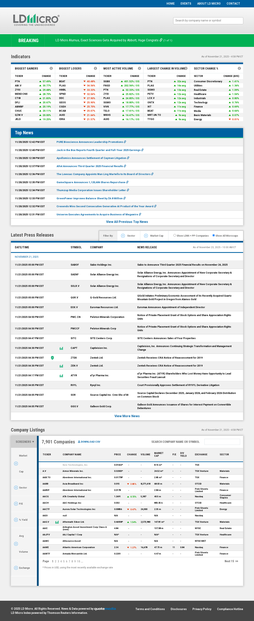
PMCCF (75, 328)
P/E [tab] (21, 503)
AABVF (46, 490)
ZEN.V (74, 365)
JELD (18, 119)
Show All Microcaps (225, 235)
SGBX (106, 81)
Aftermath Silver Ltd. (74, 522)
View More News (127, 416)
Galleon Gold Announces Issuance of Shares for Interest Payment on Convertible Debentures (184, 406)
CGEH (62, 106)
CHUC (18, 110)
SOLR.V (75, 286)
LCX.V (151, 98)
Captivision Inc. (99, 348)
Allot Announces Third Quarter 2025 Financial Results (91, 166)
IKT (149, 106)
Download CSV (89, 441)
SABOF (75, 264)
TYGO (150, 119)
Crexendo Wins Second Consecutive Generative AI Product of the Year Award (107, 206)
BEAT (62, 81)
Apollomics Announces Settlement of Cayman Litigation (93, 158)
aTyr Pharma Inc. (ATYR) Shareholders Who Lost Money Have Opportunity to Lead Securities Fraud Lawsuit (184, 375)
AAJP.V (46, 534)
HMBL (62, 89)
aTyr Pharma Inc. (99, 375)
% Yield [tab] (23, 519)
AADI (45, 515)
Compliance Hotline (230, 609)
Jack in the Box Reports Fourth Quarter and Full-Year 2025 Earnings (100, 150)
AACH (46, 503)
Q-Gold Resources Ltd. (103, 297)
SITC (73, 338)
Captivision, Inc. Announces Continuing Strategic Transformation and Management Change (184, 348)
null (65, 515)
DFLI (17, 102)
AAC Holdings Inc (72, 503)
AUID (62, 115)
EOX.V (74, 307)
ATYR (74, 375)
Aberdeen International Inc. (77, 477)
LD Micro (27, 608)
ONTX (150, 102)
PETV (150, 94)
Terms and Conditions (150, 609)
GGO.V (74, 406)
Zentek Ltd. (96, 357)
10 (78, 561)
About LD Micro (209, 3)
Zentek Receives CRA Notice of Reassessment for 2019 (170, 357)
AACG (46, 496)
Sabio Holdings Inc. (101, 264)
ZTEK (74, 357)
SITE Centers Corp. (101, 338)
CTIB (18, 98)
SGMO (107, 102)
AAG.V (46, 522)
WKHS (107, 115)
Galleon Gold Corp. (101, 406)
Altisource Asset (72, 541)
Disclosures (179, 609)
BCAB (62, 110)
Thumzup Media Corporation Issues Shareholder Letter (93, 190)
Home (170, 3)
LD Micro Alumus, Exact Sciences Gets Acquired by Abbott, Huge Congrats (109, 40)
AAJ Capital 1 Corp (72, 534)
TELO (106, 110)
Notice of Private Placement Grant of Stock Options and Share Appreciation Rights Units (184, 317)
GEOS (62, 102)
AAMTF (46, 553)
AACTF (46, 509)
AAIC (45, 528)
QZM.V (19, 115)
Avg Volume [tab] (23, 544)
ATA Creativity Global (74, 496)
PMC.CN (76, 317)
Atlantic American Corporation (79, 547)
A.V (44, 471)
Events (186, 3)
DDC (61, 98)
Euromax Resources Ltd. (104, 307)
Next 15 (229, 561)
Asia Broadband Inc (73, 484)
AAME (46, 547)
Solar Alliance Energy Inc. (104, 274)
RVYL (74, 385)
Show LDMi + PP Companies (191, 235)
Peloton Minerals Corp (103, 328)
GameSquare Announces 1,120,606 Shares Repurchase (93, 182)
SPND (62, 94)
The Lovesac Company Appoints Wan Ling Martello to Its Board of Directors (105, 174)
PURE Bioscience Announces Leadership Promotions (91, 141)
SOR (73, 395)
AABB (45, 484)
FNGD (106, 85)
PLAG (62, 85)
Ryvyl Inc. (95, 385)
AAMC (46, 541)
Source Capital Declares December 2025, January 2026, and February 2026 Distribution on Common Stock (186, 395)
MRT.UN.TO (154, 115)
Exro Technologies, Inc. (75, 465)
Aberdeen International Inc (77, 490)
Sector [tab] (131, 235)
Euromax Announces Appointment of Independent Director (171, 307)
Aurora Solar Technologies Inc (79, 509)
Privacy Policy (201, 609)
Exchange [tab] (24, 568)
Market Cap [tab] (156, 235)
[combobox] (208, 20)
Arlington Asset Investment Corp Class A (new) (85, 528)
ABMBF (19, 106)
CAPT (74, 348)
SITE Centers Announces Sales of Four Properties (166, 338)
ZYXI (17, 89)
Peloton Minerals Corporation (107, 317)
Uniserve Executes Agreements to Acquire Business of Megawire (99, 214)
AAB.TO (46, 477)
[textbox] (210, 20)
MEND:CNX (21, 94)
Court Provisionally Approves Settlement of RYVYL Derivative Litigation (178, 385)
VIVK (106, 106)
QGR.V (74, 297)
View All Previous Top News (127, 222)
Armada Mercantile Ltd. (75, 553)
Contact (233, 3)
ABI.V (18, 85)
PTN (17, 81)
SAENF (75, 274)
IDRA (62, 119)
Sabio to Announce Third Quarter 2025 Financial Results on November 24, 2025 (182, 264)
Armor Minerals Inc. (73, 471)
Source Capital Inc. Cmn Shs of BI (109, 395)
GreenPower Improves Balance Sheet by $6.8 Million (91, 198)
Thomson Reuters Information (67, 612)
